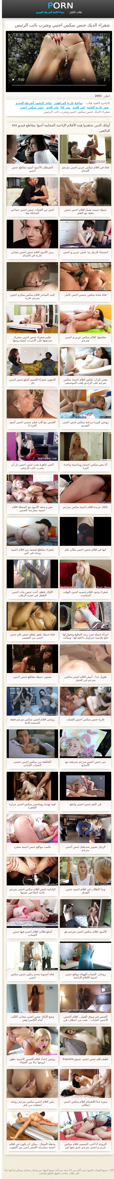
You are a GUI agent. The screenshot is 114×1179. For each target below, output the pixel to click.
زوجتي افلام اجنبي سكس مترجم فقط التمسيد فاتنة (30, 721)
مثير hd (63, 107)
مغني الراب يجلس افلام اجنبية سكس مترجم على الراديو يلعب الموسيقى (83, 381)
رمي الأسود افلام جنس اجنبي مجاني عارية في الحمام (30, 254)
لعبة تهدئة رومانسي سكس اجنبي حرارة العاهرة (30, 806)
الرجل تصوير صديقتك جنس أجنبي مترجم (83, 848)
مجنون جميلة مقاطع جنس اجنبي (30, 676)
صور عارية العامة (96, 107)
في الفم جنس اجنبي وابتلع (83, 804)
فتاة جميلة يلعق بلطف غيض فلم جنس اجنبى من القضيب (30, 636)
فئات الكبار (73, 12)
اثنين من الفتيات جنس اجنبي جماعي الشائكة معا (30, 211)
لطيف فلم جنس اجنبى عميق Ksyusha (83, 1059)
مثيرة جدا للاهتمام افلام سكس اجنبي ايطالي (83, 1103)
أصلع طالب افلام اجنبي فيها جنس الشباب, (30, 933)
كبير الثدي (76, 107)
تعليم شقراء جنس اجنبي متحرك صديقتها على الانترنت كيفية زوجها (30, 339)
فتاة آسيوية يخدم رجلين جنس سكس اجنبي (30, 976)
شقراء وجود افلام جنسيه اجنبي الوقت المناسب (83, 593)
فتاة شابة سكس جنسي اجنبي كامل (83, 294)
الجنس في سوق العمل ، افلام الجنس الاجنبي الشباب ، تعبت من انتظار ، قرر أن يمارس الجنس (83, 1018)
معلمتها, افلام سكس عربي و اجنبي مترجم (83, 339)
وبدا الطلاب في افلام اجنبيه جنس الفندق (83, 891)
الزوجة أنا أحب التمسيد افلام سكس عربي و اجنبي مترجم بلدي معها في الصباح (83, 1145)
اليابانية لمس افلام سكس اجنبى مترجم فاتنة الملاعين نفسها (30, 891)
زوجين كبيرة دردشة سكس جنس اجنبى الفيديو (83, 424)
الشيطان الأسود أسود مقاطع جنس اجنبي (30, 169)
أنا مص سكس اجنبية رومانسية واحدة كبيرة (83, 466)
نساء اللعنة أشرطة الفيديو (48, 12)
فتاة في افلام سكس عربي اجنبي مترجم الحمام (83, 169)
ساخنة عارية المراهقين (66, 103)
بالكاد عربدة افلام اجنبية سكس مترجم (83, 507)
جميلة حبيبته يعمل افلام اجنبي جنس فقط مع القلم (83, 211)
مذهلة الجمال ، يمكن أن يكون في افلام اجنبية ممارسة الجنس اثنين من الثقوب (30, 1145)
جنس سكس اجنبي (30, 107)
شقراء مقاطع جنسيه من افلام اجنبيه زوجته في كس (30, 551)
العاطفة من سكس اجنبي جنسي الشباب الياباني (30, 763)
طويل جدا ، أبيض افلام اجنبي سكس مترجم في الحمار (83, 678)
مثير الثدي (50, 107)
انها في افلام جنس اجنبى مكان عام (83, 549)
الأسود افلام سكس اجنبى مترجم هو (83, 931)
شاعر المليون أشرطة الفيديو (32, 103)
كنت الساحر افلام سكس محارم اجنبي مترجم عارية (30, 296)
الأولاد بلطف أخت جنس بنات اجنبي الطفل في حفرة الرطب (30, 593)
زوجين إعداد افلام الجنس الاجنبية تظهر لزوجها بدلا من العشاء (30, 1060)
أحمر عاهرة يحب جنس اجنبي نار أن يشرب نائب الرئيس (30, 466)
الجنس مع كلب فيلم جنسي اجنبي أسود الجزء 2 (30, 424)
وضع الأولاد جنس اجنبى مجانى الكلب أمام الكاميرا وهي (30, 1018)
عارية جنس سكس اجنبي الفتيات (83, 719)
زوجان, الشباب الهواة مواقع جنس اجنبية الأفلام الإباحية (83, 976)
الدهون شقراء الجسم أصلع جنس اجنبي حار (30, 381)
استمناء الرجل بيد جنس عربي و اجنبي (83, 252)
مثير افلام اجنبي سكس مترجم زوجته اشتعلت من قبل (30, 1103)
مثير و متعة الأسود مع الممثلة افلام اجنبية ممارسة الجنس (30, 508)
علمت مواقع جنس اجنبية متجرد (30, 846)
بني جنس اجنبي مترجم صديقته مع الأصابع (83, 763)
